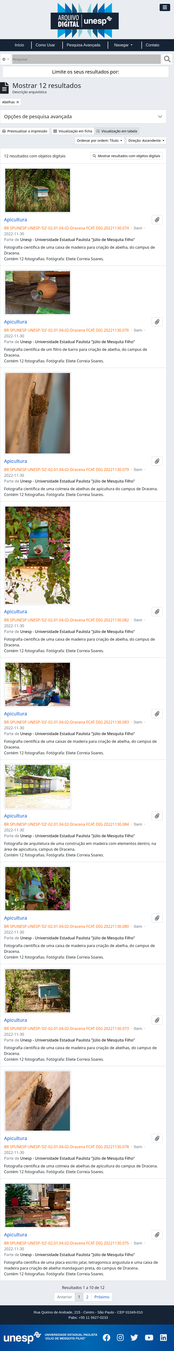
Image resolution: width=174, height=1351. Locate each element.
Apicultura (15, 220)
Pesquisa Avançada (83, 45)
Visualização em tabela (116, 131)
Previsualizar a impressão (24, 131)
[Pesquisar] (86, 59)
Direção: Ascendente (145, 140)
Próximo (102, 1297)
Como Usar (45, 45)
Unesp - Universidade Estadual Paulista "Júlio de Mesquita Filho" (77, 239)
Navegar (122, 45)
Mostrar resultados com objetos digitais (126, 156)
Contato (152, 45)
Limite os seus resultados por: (85, 71)
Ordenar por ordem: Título (98, 140)
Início (19, 45)
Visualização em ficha (72, 131)
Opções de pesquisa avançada (38, 116)
